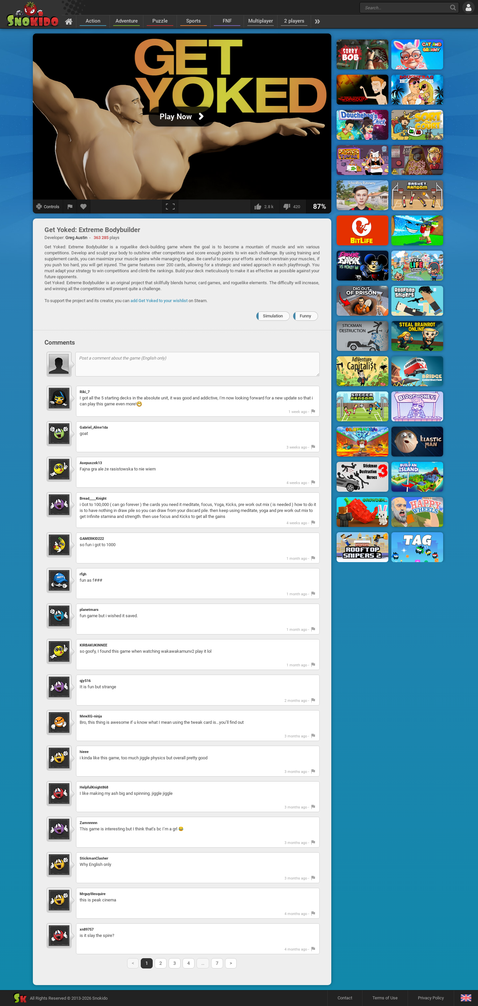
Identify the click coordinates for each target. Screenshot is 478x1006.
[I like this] (265, 206)
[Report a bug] (70, 206)
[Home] (69, 21)
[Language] (466, 998)
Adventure (127, 21)
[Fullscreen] (170, 206)
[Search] (453, 7)
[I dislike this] (292, 206)
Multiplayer (260, 21)
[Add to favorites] (83, 206)
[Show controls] (48, 206)
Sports (193, 21)
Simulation (273, 315)
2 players (294, 21)
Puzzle (160, 21)
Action (93, 21)
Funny (305, 315)
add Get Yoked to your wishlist (159, 300)
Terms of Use (385, 997)
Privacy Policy (431, 997)
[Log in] (468, 7)
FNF (227, 21)
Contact (345, 997)
